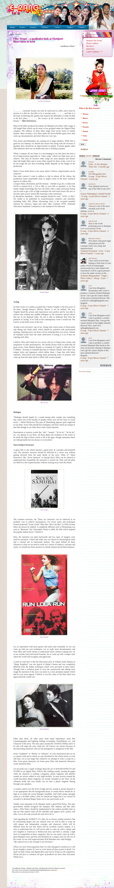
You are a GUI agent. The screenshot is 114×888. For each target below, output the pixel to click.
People (82, 156)
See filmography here (97, 174)
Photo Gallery (92, 43)
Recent (89, 156)
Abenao (92, 206)
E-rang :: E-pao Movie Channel (93, 214)
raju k (90, 286)
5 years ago (99, 253)
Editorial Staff (93, 221)
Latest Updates (94, 51)
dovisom (91, 162)
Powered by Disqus (85, 371)
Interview (90, 49)
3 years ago (93, 179)
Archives (84, 149)
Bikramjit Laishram (94, 238)
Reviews (18, 34)
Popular (96, 156)
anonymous (92, 184)
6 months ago (104, 167)
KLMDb (91, 172)
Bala (90, 223)
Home (12, 34)
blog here (54, 870)
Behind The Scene (94, 40)
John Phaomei (93, 258)
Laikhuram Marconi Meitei (97, 204)
